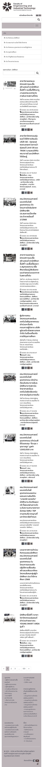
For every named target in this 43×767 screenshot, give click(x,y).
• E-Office (27, 680)
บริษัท (38, 180)
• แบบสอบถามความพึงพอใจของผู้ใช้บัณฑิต (12, 726)
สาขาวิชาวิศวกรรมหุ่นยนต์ (27, 185)
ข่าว (5, 33)
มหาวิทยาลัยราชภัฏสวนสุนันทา (26, 183)
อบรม (34, 187)
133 (24, 668)
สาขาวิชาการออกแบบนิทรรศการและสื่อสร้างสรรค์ (29, 122)
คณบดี (24, 355)
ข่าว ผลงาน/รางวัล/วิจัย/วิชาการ (15, 42)
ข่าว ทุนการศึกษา (10, 52)
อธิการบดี (31, 477)
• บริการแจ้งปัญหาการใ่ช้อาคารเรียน (30, 726)
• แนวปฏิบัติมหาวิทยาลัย (8, 697)
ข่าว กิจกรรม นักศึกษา (12, 38)
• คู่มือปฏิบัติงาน (9, 687)
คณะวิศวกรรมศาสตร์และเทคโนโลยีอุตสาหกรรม (29, 113)
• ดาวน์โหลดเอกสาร (30, 739)
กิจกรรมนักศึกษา (25, 296)
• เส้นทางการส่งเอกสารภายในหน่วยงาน (11, 702)
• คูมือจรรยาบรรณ (10, 684)
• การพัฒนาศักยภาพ (11, 689)
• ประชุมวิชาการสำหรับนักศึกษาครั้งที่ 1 (30, 706)
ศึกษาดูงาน (32, 119)
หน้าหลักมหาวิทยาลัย (26, 15)
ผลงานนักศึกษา (25, 299)
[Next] (4, 668)
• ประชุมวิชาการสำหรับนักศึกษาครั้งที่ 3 (30, 697)
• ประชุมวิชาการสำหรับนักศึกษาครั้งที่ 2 (30, 701)
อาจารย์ (23, 126)
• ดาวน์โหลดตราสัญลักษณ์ (28, 735)
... (19, 668)
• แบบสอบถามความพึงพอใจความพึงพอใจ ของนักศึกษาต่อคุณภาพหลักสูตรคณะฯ (12, 733)
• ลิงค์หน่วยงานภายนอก (28, 731)
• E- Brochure (28, 741)
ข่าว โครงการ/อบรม (11, 61)
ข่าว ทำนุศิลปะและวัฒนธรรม (14, 57)
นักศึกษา (22, 117)
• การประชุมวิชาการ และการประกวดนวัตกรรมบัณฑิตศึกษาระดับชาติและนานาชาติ (30, 712)
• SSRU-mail (28, 682)
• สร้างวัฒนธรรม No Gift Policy (11, 692)
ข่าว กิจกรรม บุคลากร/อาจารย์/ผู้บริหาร (18, 47)
